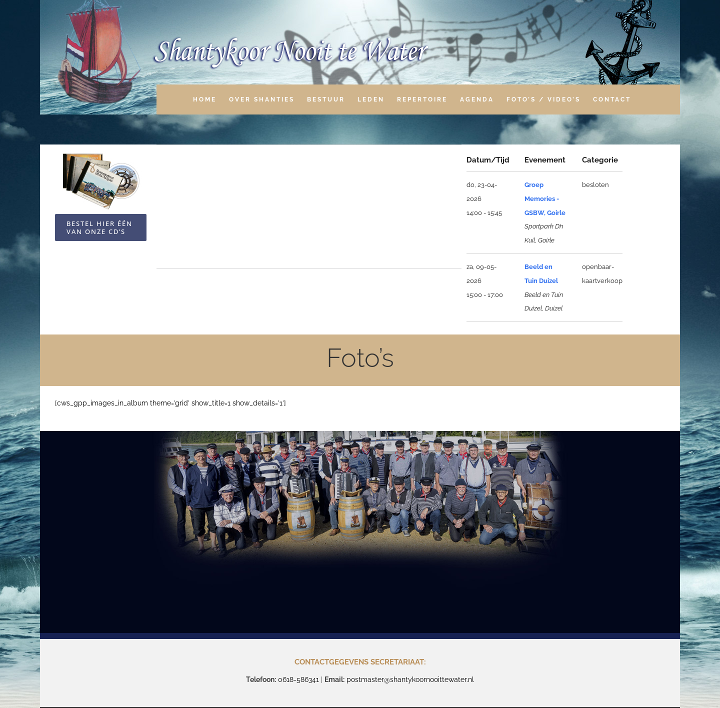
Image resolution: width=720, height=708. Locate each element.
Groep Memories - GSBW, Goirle (545, 198)
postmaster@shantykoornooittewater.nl (410, 680)
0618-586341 (298, 680)
